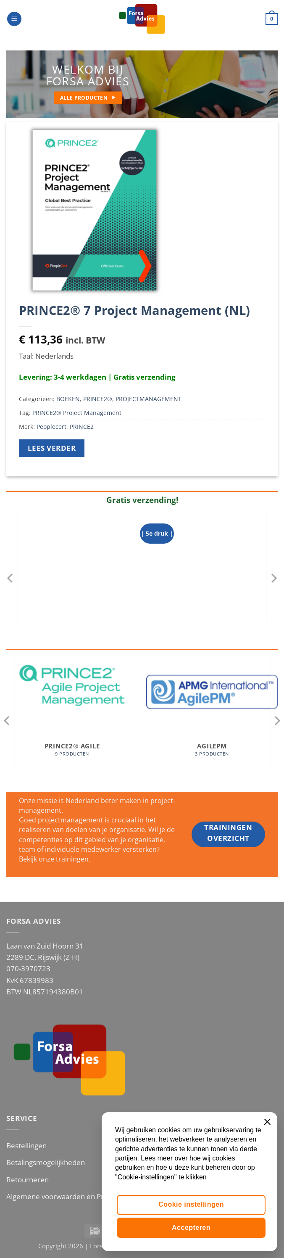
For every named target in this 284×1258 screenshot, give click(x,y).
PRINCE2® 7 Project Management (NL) (134, 310)
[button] (14, 19)
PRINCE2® (97, 399)
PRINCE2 (82, 427)
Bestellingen (26, 1145)
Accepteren (191, 1227)
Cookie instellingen (191, 1204)
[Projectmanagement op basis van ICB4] (210, 578)
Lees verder (52, 448)
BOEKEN (68, 399)
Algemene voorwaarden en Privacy (63, 1196)
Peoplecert (51, 427)
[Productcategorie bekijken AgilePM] (212, 717)
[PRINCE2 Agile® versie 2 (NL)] (73, 578)
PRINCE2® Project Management (76, 413)
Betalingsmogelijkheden (45, 1162)
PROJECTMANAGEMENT (148, 399)
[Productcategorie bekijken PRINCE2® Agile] (72, 717)
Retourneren (27, 1179)
